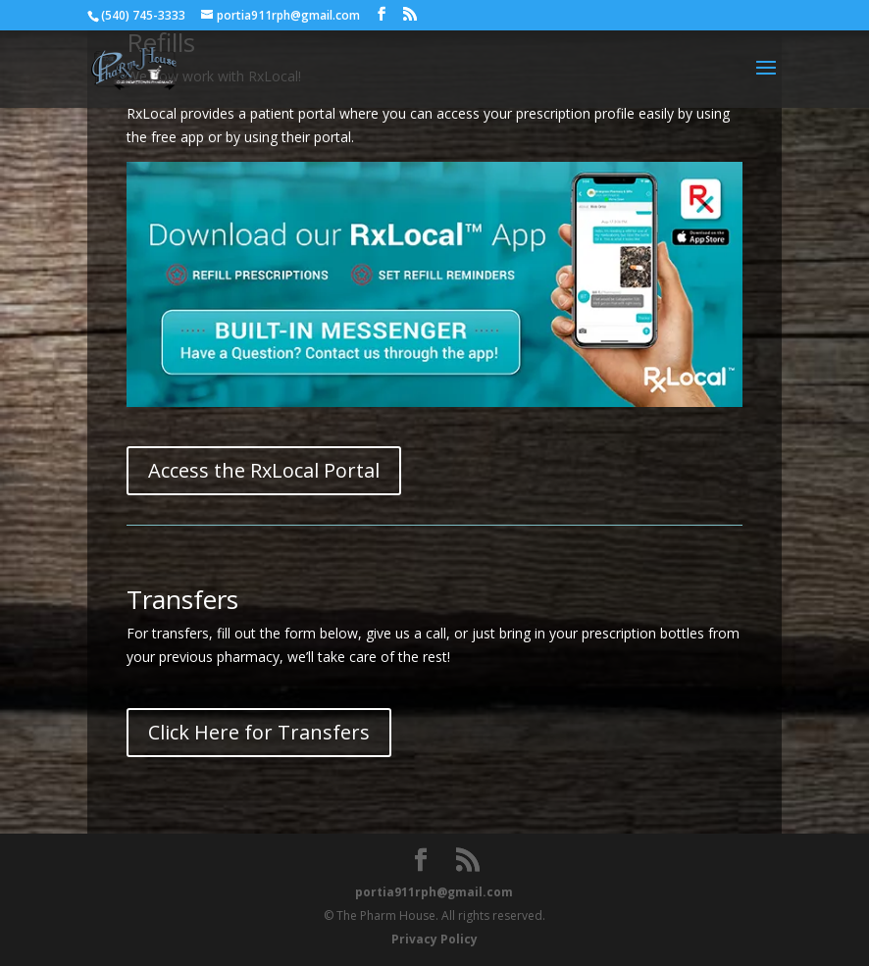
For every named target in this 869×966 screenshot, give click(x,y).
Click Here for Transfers (259, 732)
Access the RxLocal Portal (264, 470)
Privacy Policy (434, 939)
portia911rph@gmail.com (434, 892)
